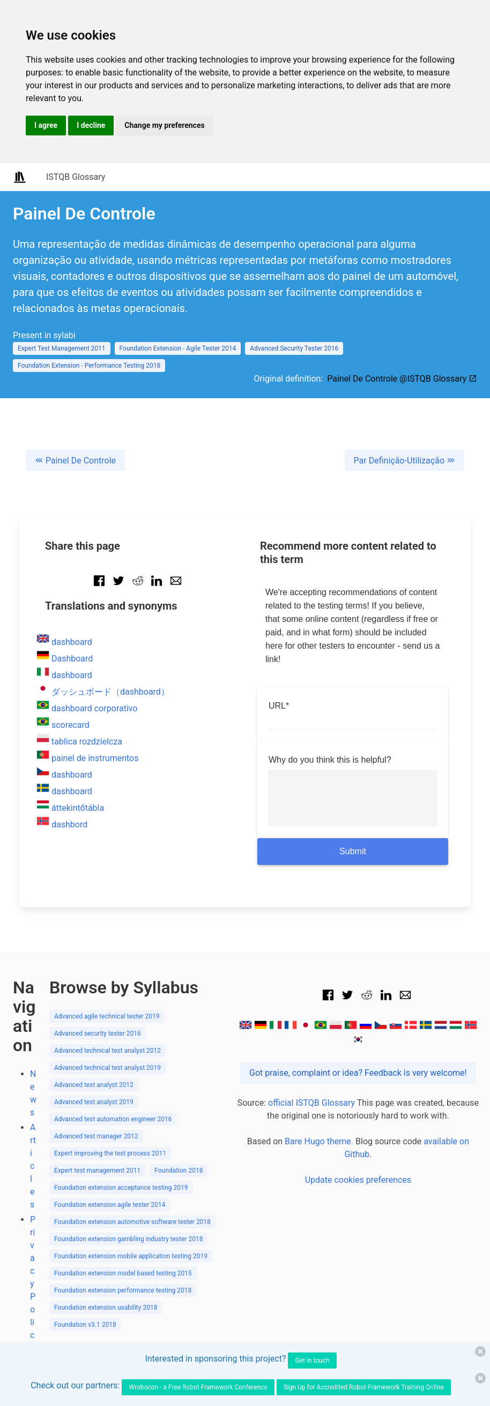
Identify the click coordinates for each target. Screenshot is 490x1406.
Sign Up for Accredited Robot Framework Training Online (364, 1387)
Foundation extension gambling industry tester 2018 (128, 1239)
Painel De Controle (75, 460)
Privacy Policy (32, 1283)
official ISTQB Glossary (311, 1103)
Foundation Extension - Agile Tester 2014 (178, 348)
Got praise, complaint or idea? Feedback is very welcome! (358, 1073)
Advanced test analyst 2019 (93, 1102)
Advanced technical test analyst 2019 (107, 1067)
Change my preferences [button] (164, 125)
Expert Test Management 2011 (62, 348)
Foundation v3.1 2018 (85, 1324)
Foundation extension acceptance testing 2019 (121, 1187)
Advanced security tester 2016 (97, 1033)
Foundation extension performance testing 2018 (122, 1290)
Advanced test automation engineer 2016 (113, 1119)
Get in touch (312, 1360)
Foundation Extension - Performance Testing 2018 (89, 365)
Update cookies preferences (358, 1180)
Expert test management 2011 (97, 1170)
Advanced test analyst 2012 (93, 1085)
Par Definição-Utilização (404, 460)
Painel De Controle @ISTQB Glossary (402, 379)
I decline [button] (91, 125)
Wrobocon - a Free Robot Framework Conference (198, 1387)
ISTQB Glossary (75, 177)
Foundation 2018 (178, 1170)
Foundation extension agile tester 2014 (109, 1205)
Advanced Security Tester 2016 (294, 348)
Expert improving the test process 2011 (110, 1153)
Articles (33, 1166)
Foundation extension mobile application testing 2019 (130, 1256)
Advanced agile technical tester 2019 (107, 1016)
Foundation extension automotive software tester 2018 (132, 1222)
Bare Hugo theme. (319, 1141)
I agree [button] (45, 125)
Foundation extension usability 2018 (105, 1307)
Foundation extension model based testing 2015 (123, 1273)
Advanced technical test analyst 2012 (107, 1050)
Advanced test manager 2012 (96, 1136)
